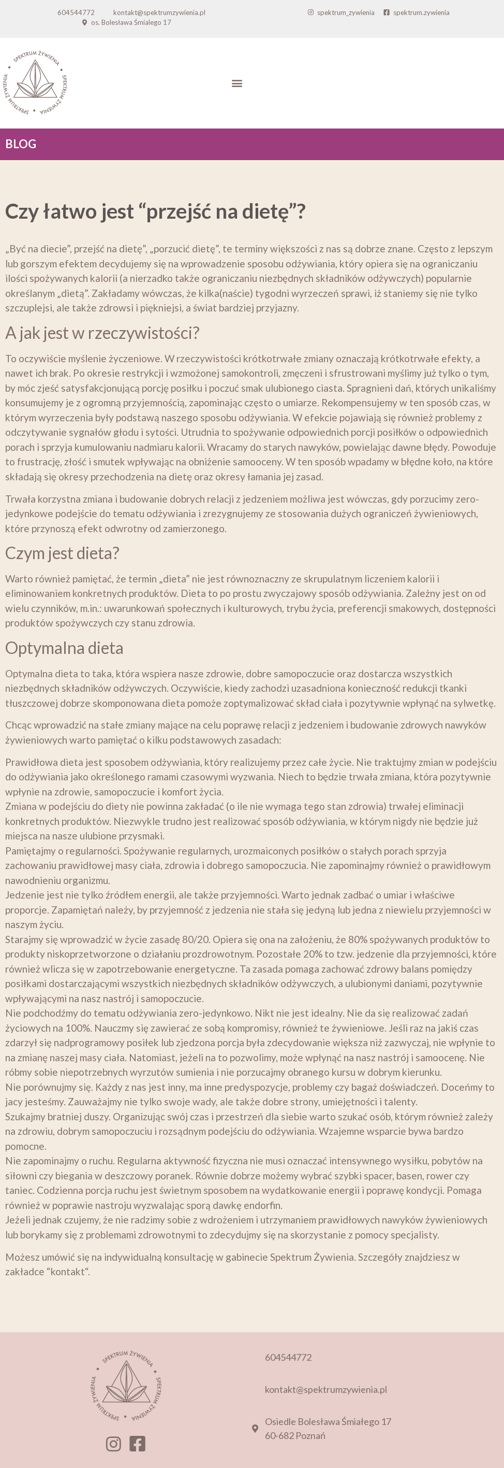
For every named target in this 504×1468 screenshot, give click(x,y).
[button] (236, 83)
